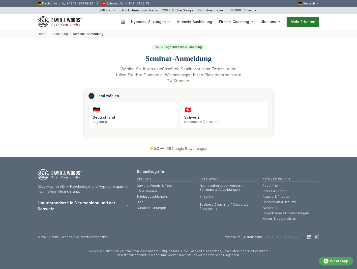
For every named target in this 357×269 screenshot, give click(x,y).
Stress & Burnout (276, 191)
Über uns (271, 22)
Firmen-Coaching (236, 22)
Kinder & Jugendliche (279, 218)
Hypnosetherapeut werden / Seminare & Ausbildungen (221, 187)
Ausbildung (60, 34)
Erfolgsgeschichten (152, 196)
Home (42, 34)
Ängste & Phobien (276, 196)
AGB (270, 237)
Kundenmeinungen (151, 208)
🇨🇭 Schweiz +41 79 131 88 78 (125, 3)
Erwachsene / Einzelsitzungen (286, 213)
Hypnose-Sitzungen (150, 22)
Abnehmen (271, 208)
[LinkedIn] (309, 237)
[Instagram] (317, 237)
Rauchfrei (270, 186)
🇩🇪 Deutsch (308, 3)
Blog (140, 202)
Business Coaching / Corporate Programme (224, 206)
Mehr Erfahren (303, 22)
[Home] (123, 22)
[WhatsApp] (334, 259)
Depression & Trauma (279, 202)
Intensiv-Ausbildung (194, 22)
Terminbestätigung (288, 237)
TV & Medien (147, 191)
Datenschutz (253, 237)
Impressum (232, 237)
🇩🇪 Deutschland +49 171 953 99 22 (65, 3)
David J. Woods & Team (155, 186)
